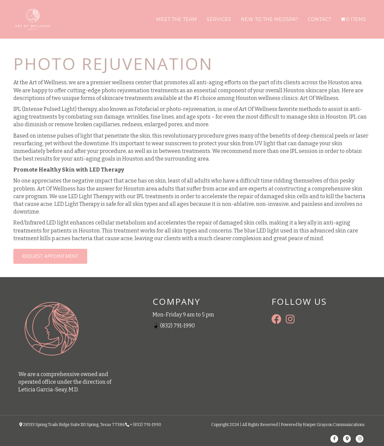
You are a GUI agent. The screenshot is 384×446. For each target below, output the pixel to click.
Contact (319, 19)
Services (218, 19)
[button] (50, 256)
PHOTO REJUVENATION (113, 63)
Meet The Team (176, 19)
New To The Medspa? (269, 19)
